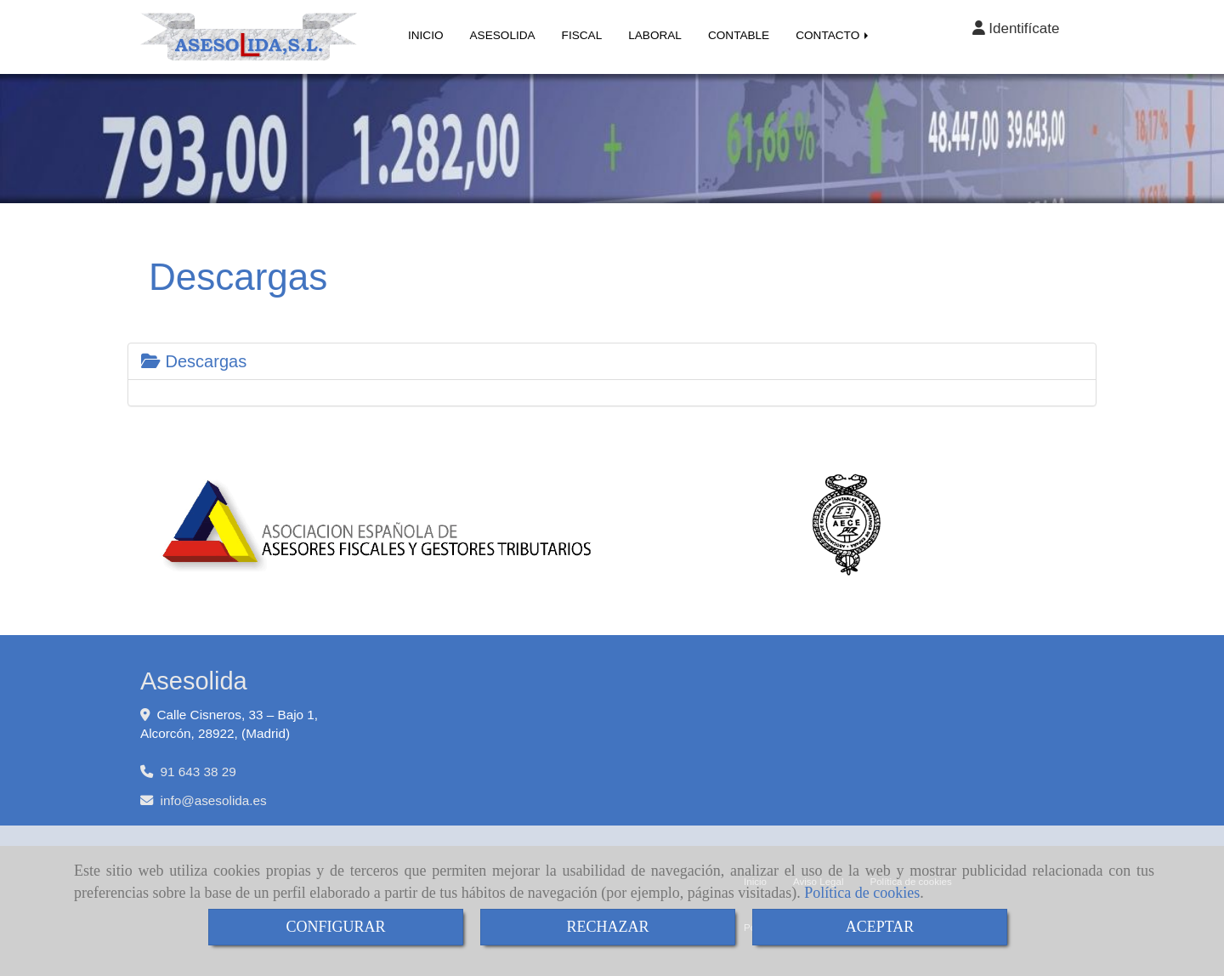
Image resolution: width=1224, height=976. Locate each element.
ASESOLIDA (503, 35)
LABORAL (655, 35)
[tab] (612, 361)
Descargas (193, 361)
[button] (1016, 29)
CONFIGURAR (335, 926)
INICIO (426, 35)
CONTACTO (833, 35)
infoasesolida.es (214, 800)
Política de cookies (862, 892)
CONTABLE (738, 35)
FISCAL (582, 35)
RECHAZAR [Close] (607, 926)
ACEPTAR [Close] (880, 926)
